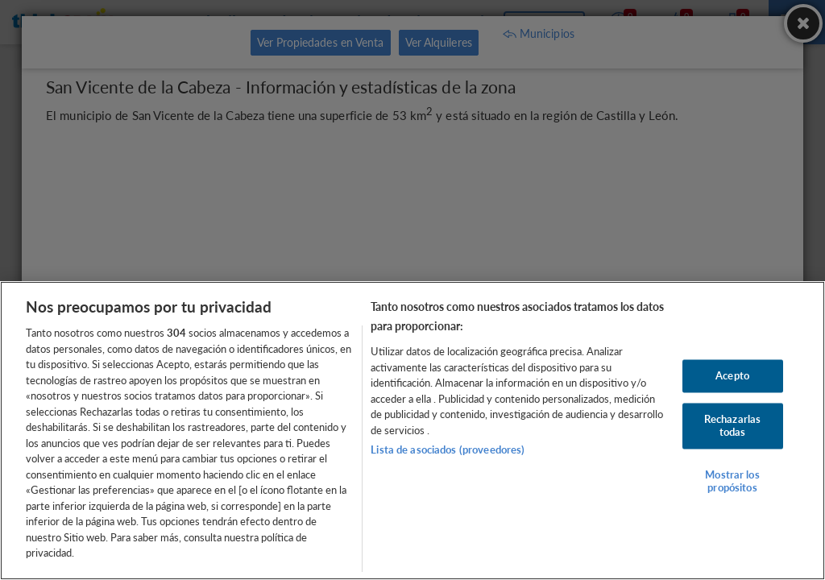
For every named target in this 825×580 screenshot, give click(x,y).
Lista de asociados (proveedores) (447, 449)
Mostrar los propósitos (732, 482)
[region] (412, 430)
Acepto (732, 375)
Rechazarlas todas (732, 426)
